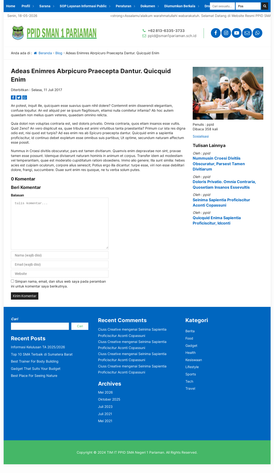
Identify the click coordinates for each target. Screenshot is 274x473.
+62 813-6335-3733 (166, 30)
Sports (190, 383)
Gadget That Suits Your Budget (35, 377)
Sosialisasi (201, 136)
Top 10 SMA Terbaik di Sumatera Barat (42, 363)
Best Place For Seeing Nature (34, 384)
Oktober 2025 (109, 408)
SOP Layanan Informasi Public (83, 6)
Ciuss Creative (109, 338)
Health (190, 361)
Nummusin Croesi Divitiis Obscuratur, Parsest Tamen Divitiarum (219, 163)
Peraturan (123, 6)
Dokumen (148, 6)
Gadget (191, 354)
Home (10, 6)
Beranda (42, 53)
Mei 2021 (105, 429)
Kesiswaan (193, 368)
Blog (58, 53)
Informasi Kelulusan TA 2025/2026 (38, 356)
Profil (26, 6)
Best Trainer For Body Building (34, 370)
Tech (189, 390)
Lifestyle (192, 375)
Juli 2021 (105, 422)
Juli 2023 (105, 415)
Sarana (44, 6)
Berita (190, 340)
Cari (14, 328)
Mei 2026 (105, 401)
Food (189, 347)
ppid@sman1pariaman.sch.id (172, 35)
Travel (190, 397)
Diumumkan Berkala (179, 6)
